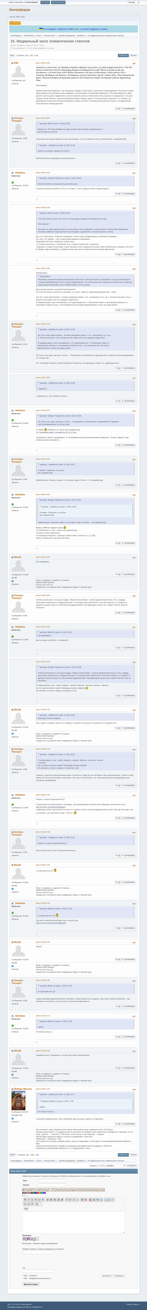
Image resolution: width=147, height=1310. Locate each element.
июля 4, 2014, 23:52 (43, 1050)
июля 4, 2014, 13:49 (43, 207)
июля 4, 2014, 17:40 (43, 942)
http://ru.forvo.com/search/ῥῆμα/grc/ (51, 807)
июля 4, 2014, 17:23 (43, 795)
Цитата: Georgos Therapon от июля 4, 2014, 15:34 (60, 416)
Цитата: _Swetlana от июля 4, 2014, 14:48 (57, 329)
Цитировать (128, 109)
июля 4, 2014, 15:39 (43, 377)
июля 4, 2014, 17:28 (43, 832)
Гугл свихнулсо (42, 562)
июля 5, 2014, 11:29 (43, 1089)
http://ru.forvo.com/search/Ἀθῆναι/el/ (51, 923)
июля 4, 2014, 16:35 (43, 595)
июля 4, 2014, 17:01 (43, 709)
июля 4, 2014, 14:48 (43, 268)
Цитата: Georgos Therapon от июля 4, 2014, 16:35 (60, 667)
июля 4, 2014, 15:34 (43, 324)
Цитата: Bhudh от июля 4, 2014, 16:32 (56, 632)
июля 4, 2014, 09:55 (43, 118)
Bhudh (17, 557)
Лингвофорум (19, 9)
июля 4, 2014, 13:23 (43, 172)
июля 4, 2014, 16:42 (43, 661)
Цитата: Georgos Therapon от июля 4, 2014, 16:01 (60, 500)
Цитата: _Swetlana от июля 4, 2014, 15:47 (57, 464)
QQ (117, 109)
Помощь (129, 1304)
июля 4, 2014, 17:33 (43, 903)
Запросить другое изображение (45, 1243)
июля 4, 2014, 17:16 (43, 749)
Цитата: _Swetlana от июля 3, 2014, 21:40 (57, 145)
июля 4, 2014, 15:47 (43, 410)
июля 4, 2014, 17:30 (43, 865)
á (22, 1195)
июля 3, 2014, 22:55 (43, 63)
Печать (133, 55)
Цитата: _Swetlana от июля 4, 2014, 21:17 (57, 1094)
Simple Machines (26, 1304)
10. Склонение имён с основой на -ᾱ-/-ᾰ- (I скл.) (56, 432)
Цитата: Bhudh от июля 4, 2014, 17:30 (56, 909)
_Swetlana (80, 36)
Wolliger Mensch (23, 1089)
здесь (77, 29)
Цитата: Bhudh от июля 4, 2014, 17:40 (56, 1021)
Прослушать (27, 1243)
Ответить (123, 55)
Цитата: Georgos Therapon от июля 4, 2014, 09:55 (60, 178)
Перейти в (94, 1166)
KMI (16, 63)
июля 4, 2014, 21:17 (43, 1016)
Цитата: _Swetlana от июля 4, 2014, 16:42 (57, 715)
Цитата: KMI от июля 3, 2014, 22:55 (55, 124)
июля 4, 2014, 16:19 (43, 494)
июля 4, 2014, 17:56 (43, 980)
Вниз (12, 55)
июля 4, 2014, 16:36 (43, 627)
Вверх (12, 1155)
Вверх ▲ (137, 1304)
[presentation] (43, 1260)
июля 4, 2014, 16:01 (43, 459)
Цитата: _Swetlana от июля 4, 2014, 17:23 (57, 837)
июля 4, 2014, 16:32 (43, 557)
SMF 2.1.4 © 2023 (13, 1304)
